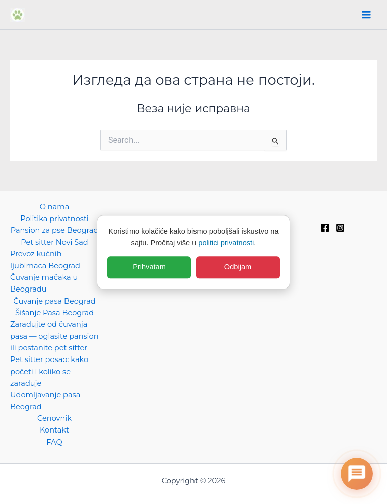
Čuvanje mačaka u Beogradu (44, 283)
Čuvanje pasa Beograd (54, 301)
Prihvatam (149, 267)
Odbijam (237, 267)
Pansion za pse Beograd (55, 230)
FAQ (54, 442)
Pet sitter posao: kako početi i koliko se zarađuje (49, 371)
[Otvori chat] (357, 474)
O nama (55, 206)
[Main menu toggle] (366, 14)
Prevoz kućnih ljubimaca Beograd (45, 259)
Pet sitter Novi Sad (54, 242)
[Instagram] (340, 227)
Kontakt (54, 430)
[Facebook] (325, 227)
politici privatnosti (226, 243)
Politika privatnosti (54, 218)
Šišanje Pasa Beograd (54, 312)
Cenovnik (54, 418)
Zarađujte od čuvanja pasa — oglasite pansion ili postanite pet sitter (54, 336)
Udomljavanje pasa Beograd (45, 400)
